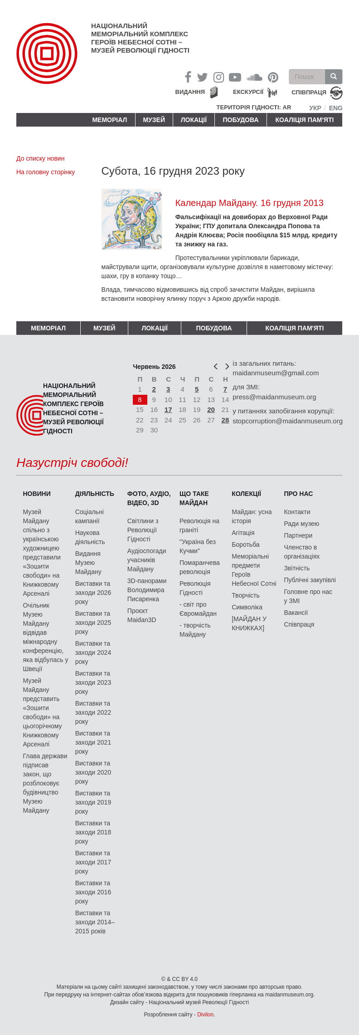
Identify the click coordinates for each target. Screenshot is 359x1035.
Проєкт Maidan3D (141, 615)
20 (211, 409)
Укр (315, 108)
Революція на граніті (199, 525)
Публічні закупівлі (310, 580)
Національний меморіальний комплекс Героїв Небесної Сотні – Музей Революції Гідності (140, 38)
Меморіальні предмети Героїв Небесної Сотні (254, 570)
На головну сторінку (45, 172)
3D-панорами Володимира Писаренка (146, 590)
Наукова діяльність (90, 537)
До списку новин (40, 158)
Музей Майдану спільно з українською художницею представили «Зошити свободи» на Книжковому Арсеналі (41, 552)
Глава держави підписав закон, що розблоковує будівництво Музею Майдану (45, 783)
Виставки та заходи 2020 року (93, 772)
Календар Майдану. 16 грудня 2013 (249, 203)
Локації (194, 119)
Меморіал (109, 119)
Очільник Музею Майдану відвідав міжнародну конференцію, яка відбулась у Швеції (45, 637)
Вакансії (296, 612)
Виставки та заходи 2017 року (93, 862)
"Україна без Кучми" (198, 546)
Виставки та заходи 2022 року (93, 712)
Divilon (205, 1014)
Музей (154, 119)
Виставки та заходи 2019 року (93, 802)
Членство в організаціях (302, 552)
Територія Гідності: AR (254, 107)
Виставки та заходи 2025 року (93, 622)
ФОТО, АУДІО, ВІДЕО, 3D (149, 498)
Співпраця (299, 624)
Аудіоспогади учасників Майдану (146, 560)
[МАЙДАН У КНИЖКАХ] (249, 623)
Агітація (243, 532)
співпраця (308, 92)
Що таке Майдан (194, 498)
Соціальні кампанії (89, 516)
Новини (36, 493)
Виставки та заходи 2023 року (93, 682)
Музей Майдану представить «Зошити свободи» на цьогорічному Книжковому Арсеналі (42, 712)
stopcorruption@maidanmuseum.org (288, 421)
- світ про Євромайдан (198, 609)
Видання (190, 91)
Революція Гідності (195, 588)
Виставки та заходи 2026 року (93, 592)
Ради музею (301, 523)
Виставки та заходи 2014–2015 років (95, 922)
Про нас (298, 493)
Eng (336, 108)
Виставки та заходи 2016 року (93, 892)
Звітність (297, 568)
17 (168, 409)
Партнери (298, 535)
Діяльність (94, 493)
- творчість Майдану (195, 630)
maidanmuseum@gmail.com (276, 373)
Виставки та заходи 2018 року (93, 832)
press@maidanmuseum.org (274, 397)
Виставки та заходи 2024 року (93, 652)
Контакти (297, 511)
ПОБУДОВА (240, 119)
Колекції (246, 493)
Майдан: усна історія (252, 516)
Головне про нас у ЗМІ (308, 596)
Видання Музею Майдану (88, 562)
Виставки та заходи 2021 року (93, 742)
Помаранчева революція (200, 567)
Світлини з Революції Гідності (143, 530)
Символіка (247, 607)
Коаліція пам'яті (305, 119)
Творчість (246, 595)
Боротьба (245, 544)
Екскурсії (248, 91)
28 (225, 420)
